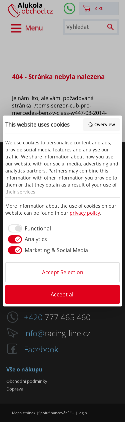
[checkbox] (28, 228)
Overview (101, 124)
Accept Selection (62, 272)
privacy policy (85, 213)
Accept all (63, 294)
